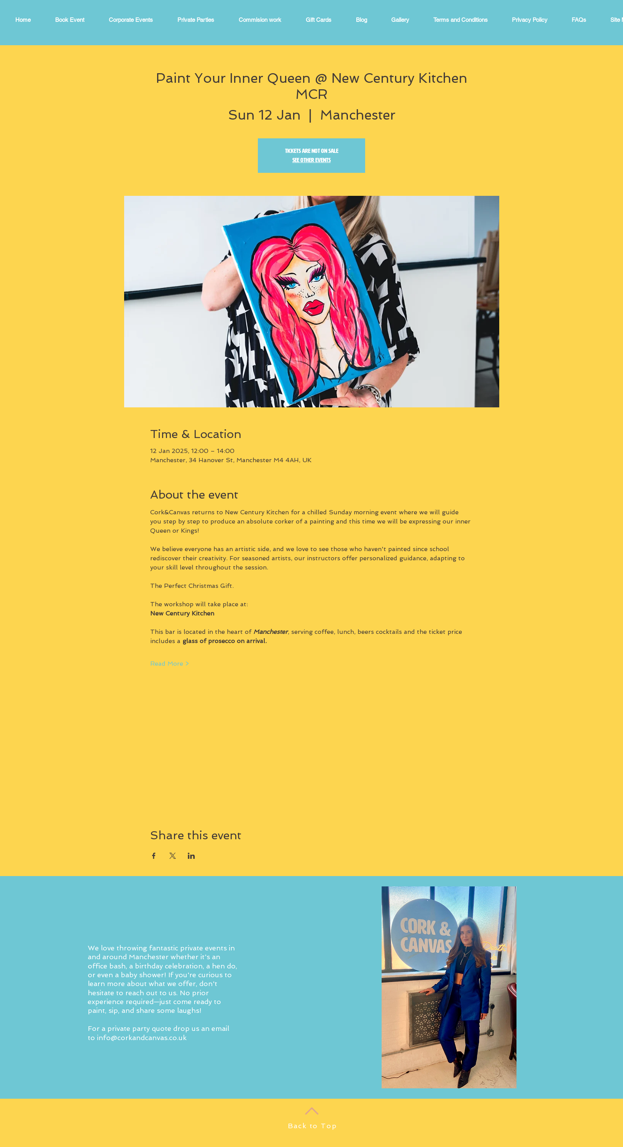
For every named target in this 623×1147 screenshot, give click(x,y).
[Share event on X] (172, 856)
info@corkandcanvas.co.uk (142, 1038)
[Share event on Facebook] (153, 856)
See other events (311, 160)
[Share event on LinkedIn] (191, 856)
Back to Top (312, 1126)
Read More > (169, 663)
